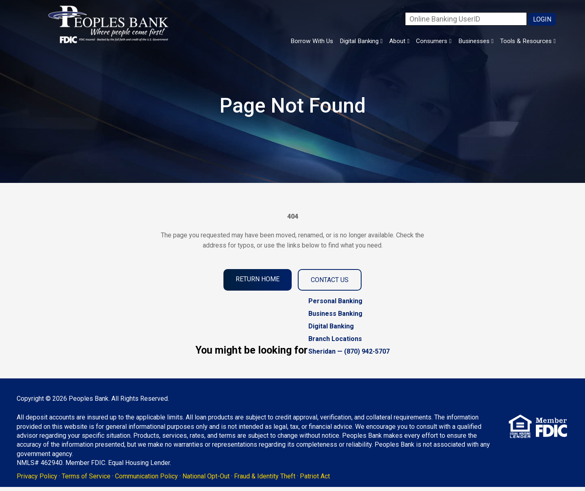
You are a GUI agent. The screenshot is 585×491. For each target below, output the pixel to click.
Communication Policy (159, 478)
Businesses (467, 41)
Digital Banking (337, 41)
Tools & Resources (525, 41)
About (381, 41)
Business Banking (335, 313)
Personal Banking (335, 301)
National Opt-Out (218, 478)
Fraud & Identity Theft (277, 478)
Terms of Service (98, 478)
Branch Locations (335, 339)
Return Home (258, 279)
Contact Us (330, 280)
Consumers (420, 41)
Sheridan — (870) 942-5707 (349, 351)
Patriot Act (327, 478)
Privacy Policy (49, 478)
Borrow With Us (282, 41)
